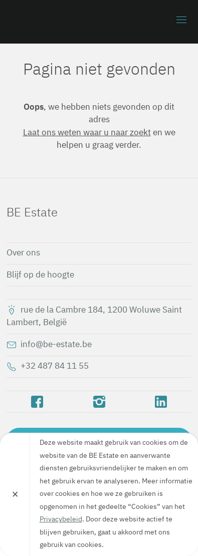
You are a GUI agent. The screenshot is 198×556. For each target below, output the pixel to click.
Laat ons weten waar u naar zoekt (87, 133)
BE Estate (64, 22)
